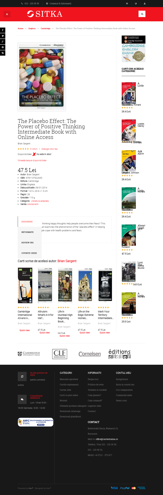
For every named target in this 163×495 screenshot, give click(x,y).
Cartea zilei (65, 389)
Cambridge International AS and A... (25, 315)
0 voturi (33, 148)
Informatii (27, 232)
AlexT (30, 488)
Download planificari (70, 416)
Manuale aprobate (69, 379)
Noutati (63, 400)
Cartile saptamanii (69, 384)
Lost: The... (141, 264)
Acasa (20, 28)
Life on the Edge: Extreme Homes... (85, 315)
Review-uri (27, 242)
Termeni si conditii (97, 389)
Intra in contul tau (125, 384)
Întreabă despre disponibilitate (32, 160)
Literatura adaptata (40, 200)
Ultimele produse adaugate (73, 405)
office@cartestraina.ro (107, 439)
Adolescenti (32, 204)
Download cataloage (70, 411)
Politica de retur (96, 384)
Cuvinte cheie (29, 253)
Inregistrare (122, 379)
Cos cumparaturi (124, 389)
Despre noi (93, 379)
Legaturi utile (94, 405)
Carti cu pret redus (69, 395)
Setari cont (121, 400)
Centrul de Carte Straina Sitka (50, 15)
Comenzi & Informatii (58, 3)
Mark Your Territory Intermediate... (106, 315)
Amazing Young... (132, 142)
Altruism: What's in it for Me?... (45, 315)
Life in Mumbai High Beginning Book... (65, 316)
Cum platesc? (94, 395)
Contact (92, 411)
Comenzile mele (124, 395)
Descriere (27, 221)
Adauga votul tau (50, 148)
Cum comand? (95, 400)
